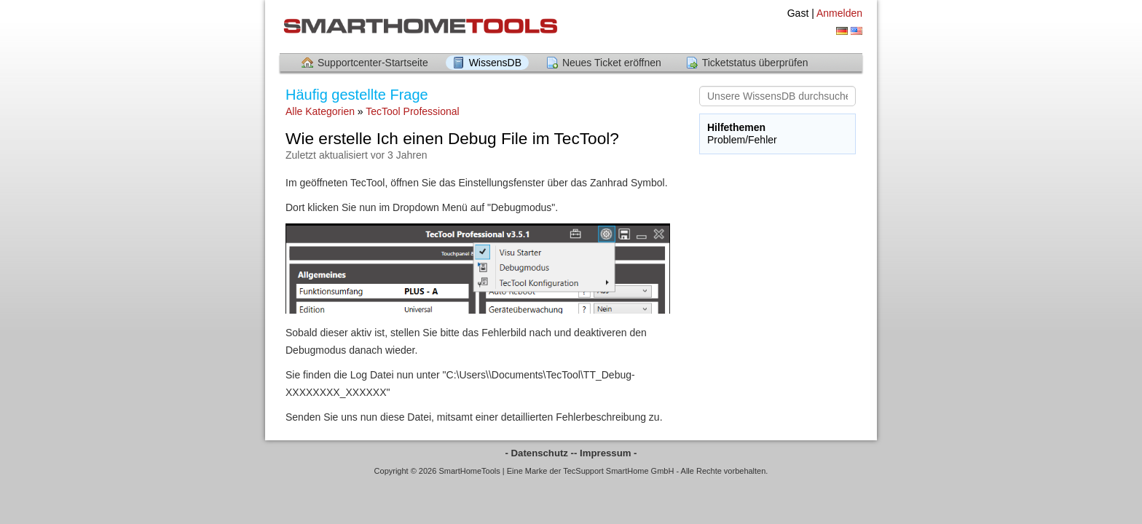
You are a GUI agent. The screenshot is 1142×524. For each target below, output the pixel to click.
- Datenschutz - (540, 453)
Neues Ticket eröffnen (611, 62)
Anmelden (839, 13)
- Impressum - (605, 453)
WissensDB (495, 62)
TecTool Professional (412, 111)
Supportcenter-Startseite (373, 62)
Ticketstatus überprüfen (755, 62)
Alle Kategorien (320, 111)
